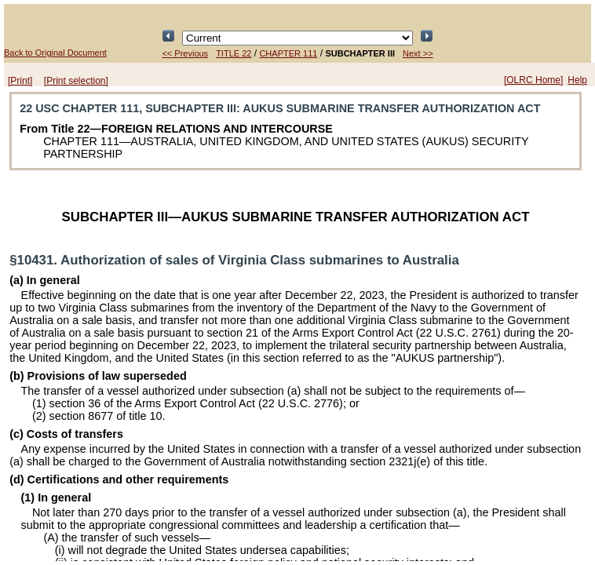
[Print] (20, 80)
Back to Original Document (55, 52)
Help (577, 80)
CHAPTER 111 (288, 53)
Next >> (418, 53)
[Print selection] (76, 80)
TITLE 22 (233, 53)
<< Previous (185, 53)
